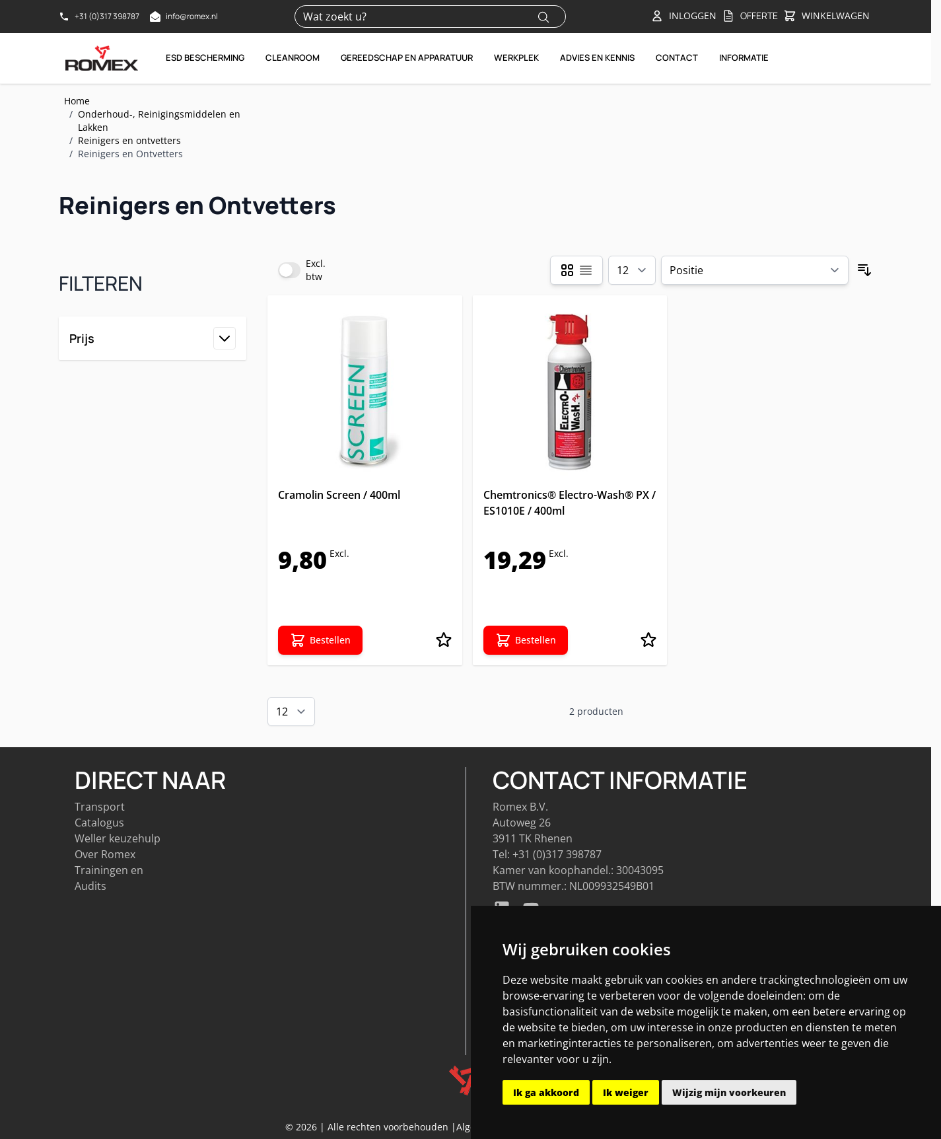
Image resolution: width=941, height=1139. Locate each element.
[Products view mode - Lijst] (586, 270)
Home (77, 100)
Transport (100, 806)
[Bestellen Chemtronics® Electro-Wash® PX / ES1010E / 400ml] (525, 640)
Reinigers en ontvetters (129, 140)
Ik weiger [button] (625, 1092)
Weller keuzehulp (117, 838)
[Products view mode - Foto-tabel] (567, 270)
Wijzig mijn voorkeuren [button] (729, 1092)
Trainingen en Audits (109, 878)
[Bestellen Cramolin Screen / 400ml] (320, 640)
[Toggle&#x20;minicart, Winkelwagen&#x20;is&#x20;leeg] (826, 16)
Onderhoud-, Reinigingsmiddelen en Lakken (159, 120)
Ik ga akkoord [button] (546, 1092)
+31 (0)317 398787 (557, 854)
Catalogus (99, 822)
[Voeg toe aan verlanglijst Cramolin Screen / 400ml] (444, 640)
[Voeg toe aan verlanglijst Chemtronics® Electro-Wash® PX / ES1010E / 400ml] (648, 640)
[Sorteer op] (755, 270)
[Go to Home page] (102, 58)
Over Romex (105, 854)
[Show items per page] (632, 270)
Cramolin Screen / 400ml (339, 495)
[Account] (683, 16)
